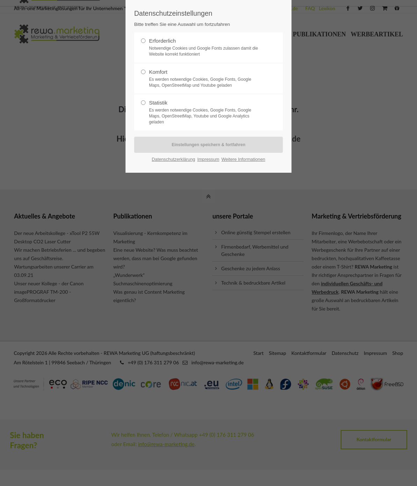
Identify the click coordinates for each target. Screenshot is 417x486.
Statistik (205, 112)
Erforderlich (205, 47)
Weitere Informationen (243, 159)
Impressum (208, 159)
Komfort (205, 78)
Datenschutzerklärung (173, 159)
